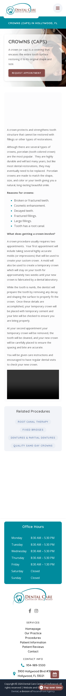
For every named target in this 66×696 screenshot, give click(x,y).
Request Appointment (26, 72)
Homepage (33, 629)
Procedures (33, 638)
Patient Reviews (33, 647)
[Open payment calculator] (51, 687)
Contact (33, 651)
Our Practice (33, 633)
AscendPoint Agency (44, 691)
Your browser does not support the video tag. (33, 384)
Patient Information (33, 642)
